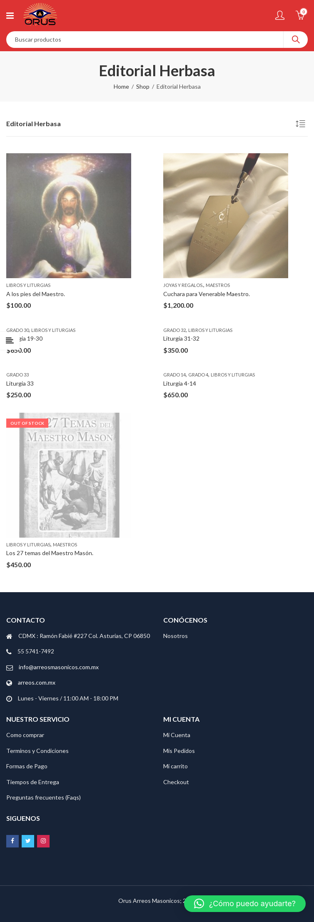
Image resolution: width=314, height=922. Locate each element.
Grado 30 (17, 330)
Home (121, 86)
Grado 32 (174, 330)
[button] (245, 903)
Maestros (218, 285)
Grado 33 (17, 374)
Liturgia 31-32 (181, 338)
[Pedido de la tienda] (301, 124)
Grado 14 (174, 374)
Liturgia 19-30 (24, 338)
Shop (143, 86)
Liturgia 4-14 (179, 383)
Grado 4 (198, 374)
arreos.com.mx (36, 682)
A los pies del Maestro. (35, 293)
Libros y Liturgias (28, 285)
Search (296, 39)
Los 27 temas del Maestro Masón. (49, 552)
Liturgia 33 (20, 383)
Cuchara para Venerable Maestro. (206, 293)
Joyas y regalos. (183, 285)
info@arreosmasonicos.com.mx (59, 666)
